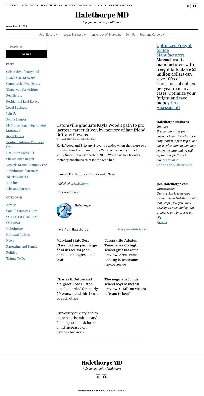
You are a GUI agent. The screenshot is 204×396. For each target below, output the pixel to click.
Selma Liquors (16, 119)
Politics (11, 252)
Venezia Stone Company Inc (26, 164)
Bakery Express (17, 176)
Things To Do (16, 258)
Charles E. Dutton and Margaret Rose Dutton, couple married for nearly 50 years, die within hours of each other (77, 289)
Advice (11, 204)
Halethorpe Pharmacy (22, 170)
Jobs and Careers (119, 5)
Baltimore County (68, 192)
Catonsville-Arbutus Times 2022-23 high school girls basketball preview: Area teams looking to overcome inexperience (122, 252)
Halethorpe (14, 228)
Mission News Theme (90, 390)
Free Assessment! (168, 105)
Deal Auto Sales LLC (20, 153)
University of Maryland (80, 5)
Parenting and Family (21, 246)
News (10, 240)
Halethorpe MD (102, 15)
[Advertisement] (102, 81)
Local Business (50, 5)
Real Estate (29, 5)
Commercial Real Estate (23, 83)
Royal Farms (15, 136)
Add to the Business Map (174, 164)
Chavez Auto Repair (20, 159)
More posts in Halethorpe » (132, 229)
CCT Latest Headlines (21, 216)
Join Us (101, 5)
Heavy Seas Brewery (20, 77)
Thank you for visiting (22, 89)
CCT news (13, 222)
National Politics (18, 234)
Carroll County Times (21, 210)
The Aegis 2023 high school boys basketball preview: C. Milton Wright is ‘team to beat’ (125, 286)
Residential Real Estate (22, 101)
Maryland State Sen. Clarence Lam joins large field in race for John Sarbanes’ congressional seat (77, 250)
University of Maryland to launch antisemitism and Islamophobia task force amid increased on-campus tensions (77, 322)
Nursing (12, 182)
